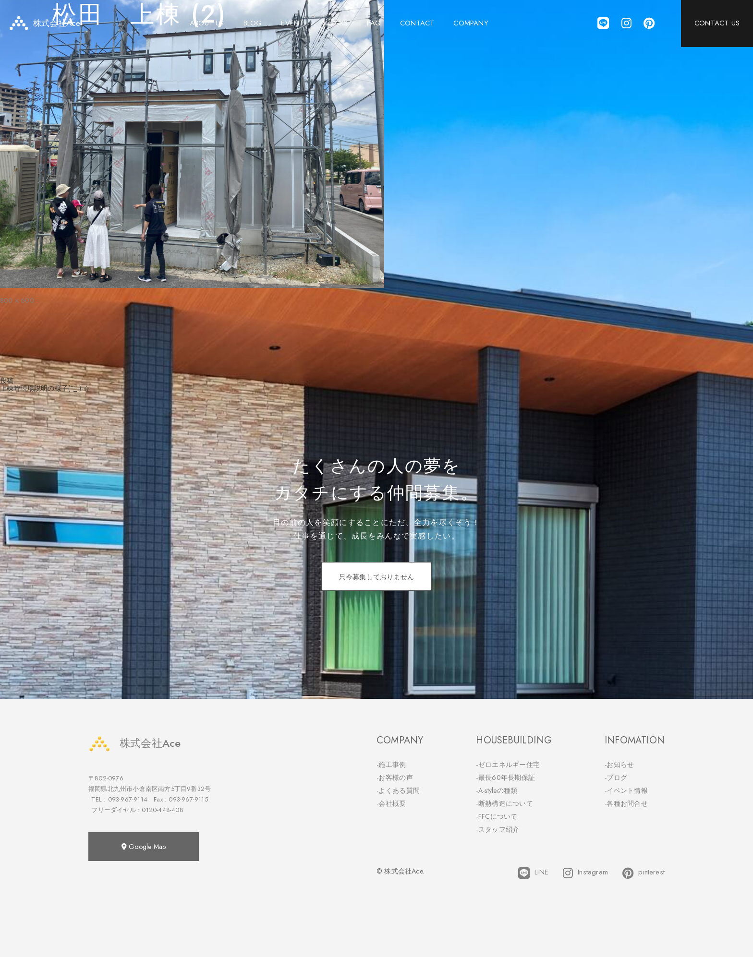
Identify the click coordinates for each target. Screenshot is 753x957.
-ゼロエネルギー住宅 (508, 764)
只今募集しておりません (376, 577)
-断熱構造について (504, 803)
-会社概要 (391, 803)
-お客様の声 (394, 777)
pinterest (643, 873)
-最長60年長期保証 (505, 777)
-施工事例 (391, 764)
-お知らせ (619, 764)
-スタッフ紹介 (497, 829)
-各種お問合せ (626, 803)
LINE (533, 873)
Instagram (585, 873)
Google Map (143, 846)
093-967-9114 (127, 799)
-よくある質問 (398, 790)
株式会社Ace (134, 743)
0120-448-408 (162, 809)
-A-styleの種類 (496, 790)
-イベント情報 (626, 790)
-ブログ (616, 777)
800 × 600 (17, 300)
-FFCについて (496, 816)
